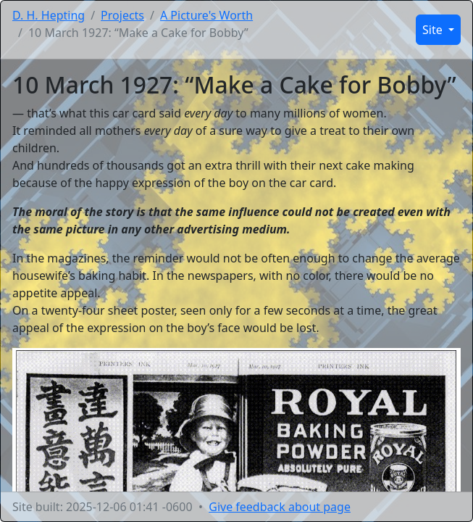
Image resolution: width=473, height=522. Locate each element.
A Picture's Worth (206, 15)
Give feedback (280, 507)
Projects (122, 15)
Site (433, 30)
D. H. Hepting (48, 15)
